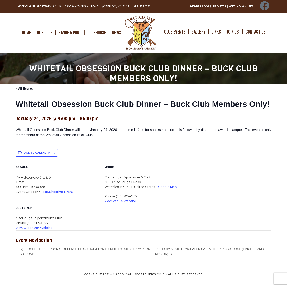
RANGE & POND (70, 33)
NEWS (116, 33)
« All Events (24, 88)
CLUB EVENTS (175, 32)
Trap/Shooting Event (57, 192)
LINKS (216, 32)
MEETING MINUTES (240, 6)
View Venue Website (120, 201)
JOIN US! (233, 32)
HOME (26, 33)
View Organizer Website (34, 228)
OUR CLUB (45, 33)
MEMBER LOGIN (200, 6)
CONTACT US (256, 32)
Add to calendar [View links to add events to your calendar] (37, 152)
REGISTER (219, 6)
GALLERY (199, 32)
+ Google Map (166, 187)
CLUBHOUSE (97, 33)
